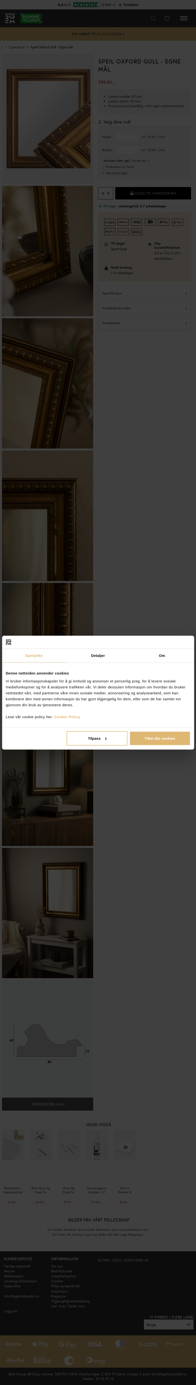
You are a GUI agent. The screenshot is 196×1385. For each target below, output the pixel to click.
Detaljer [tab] (98, 655)
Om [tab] (162, 655)
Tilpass (97, 738)
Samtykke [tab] (34, 655)
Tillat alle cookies (159, 738)
